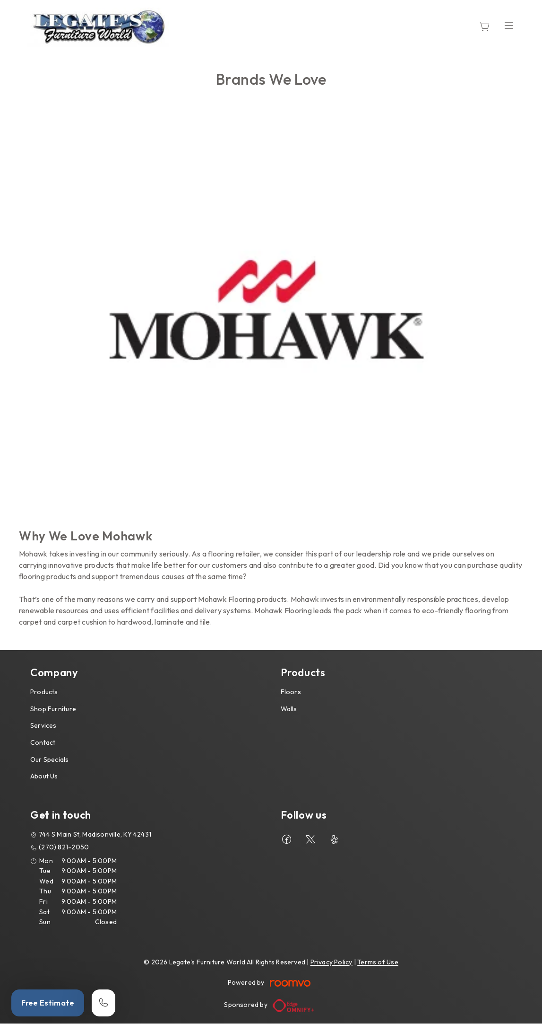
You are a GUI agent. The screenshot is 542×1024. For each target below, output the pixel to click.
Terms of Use (377, 962)
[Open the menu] (509, 25)
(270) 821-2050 (64, 847)
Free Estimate (47, 1002)
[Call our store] (103, 1002)
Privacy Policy (331, 962)
